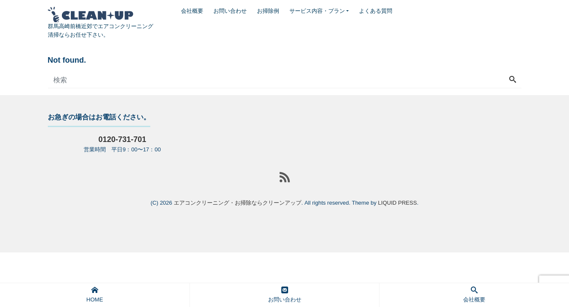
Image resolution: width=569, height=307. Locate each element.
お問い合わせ (230, 11)
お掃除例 (268, 11)
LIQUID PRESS (397, 203)
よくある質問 (375, 11)
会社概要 (192, 11)
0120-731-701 (122, 139)
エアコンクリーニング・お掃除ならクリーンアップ (237, 203)
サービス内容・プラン (317, 11)
